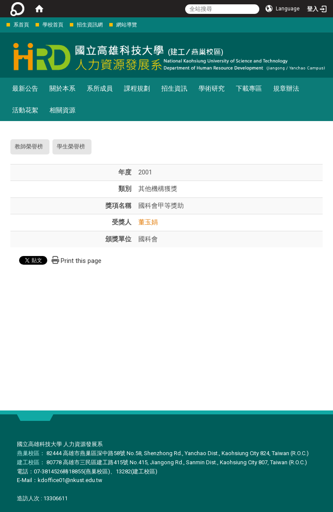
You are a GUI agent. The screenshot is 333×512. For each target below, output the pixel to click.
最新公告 (25, 88)
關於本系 (62, 88)
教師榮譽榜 (29, 146)
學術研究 (212, 88)
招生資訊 (174, 88)
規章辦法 (286, 88)
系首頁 (21, 25)
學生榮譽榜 (71, 146)
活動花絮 (25, 110)
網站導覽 (126, 25)
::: (2, 24)
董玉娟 (148, 222)
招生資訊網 (90, 25)
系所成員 (100, 88)
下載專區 (249, 88)
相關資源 (62, 110)
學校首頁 (52, 25)
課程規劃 (137, 88)
